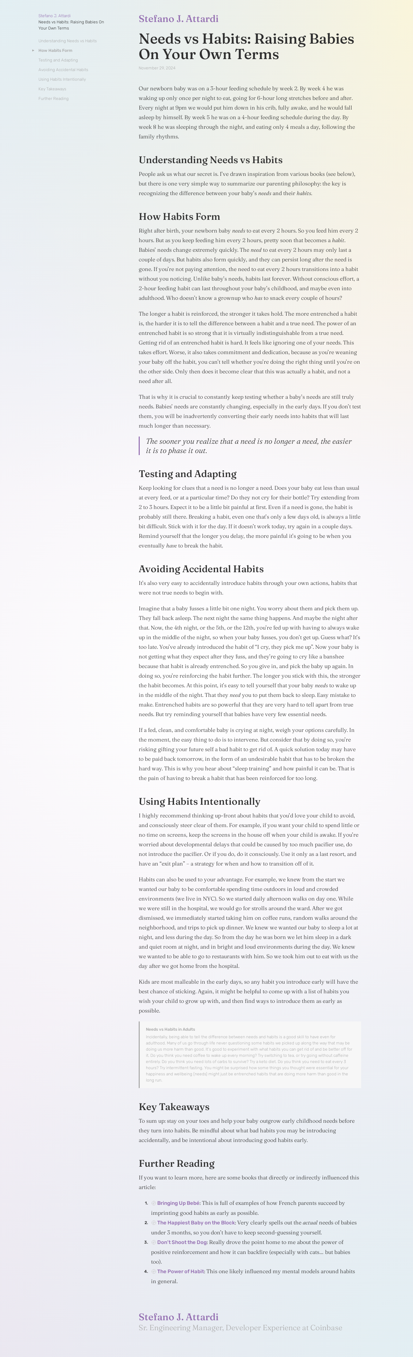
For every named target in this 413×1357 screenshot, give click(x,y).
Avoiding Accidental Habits (63, 69)
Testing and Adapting (58, 60)
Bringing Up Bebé (178, 1203)
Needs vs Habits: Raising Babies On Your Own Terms (71, 25)
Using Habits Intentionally (62, 79)
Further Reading (53, 98)
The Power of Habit (180, 1271)
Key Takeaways (52, 89)
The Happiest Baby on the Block (196, 1223)
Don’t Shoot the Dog (182, 1242)
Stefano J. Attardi (54, 15)
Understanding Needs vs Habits (67, 40)
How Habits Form (55, 50)
